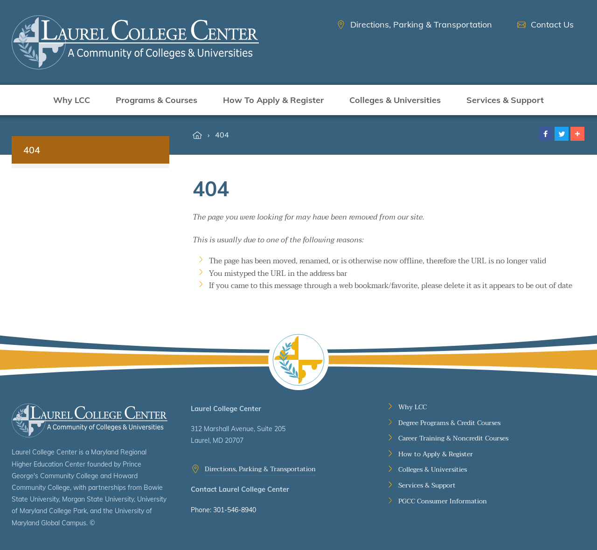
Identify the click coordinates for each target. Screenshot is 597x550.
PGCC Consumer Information (442, 501)
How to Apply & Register (435, 454)
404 (222, 134)
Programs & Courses (156, 100)
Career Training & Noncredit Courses (453, 438)
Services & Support (505, 100)
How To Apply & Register (273, 100)
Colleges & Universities (395, 100)
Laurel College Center (89, 421)
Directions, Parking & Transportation (260, 469)
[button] (546, 134)
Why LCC (71, 100)
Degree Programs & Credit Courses (449, 423)
